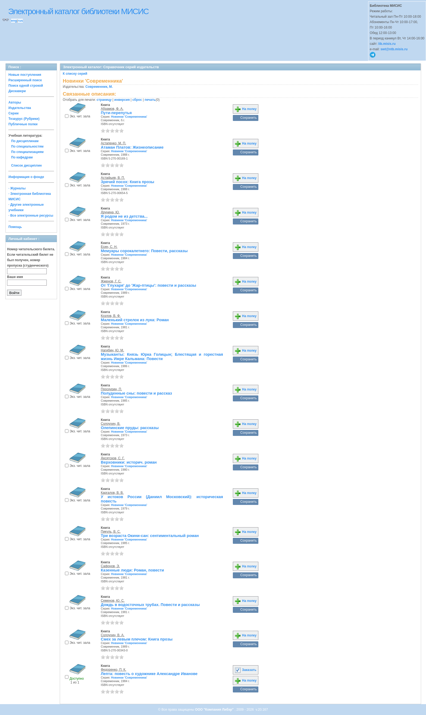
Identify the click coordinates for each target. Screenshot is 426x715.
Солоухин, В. (110, 424)
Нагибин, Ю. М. (112, 350)
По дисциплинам (25, 141)
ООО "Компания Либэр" (214, 709)
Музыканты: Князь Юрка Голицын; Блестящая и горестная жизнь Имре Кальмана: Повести (162, 356)
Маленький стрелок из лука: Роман (135, 320)
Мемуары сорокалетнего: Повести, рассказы (144, 251)
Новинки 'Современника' (129, 116)
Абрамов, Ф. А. (112, 109)
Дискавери (17, 91)
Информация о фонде (26, 177)
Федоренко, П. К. (113, 670)
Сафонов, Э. (110, 566)
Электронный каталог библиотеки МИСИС (78, 11)
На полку (245, 109)
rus (20, 21)
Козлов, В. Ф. (111, 316)
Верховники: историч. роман (129, 462)
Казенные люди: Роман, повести (132, 570)
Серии (13, 113)
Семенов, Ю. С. (112, 600)
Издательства (19, 108)
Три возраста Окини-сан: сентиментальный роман (150, 535)
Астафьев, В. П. (113, 178)
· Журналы (17, 188)
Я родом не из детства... (124, 216)
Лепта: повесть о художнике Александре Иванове (149, 674)
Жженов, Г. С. (111, 281)
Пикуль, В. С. (111, 531)
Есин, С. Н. (109, 247)
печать (150, 100)
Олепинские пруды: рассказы (130, 428)
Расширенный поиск (25, 80)
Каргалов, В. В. (112, 493)
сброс (137, 100)
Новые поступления (24, 75)
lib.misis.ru (387, 44)
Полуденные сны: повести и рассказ (136, 393)
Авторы (14, 102)
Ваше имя (15, 277)
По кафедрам (22, 157)
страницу (104, 100)
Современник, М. (99, 87)
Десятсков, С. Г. (112, 458)
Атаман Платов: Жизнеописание (132, 147)
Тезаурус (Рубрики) (23, 119)
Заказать (245, 670)
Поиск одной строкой (25, 86)
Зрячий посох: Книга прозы (127, 182)
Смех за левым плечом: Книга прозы (137, 639)
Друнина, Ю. (110, 212)
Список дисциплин (26, 165)
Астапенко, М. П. (113, 143)
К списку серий (75, 74)
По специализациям (27, 152)
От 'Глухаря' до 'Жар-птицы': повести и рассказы (148, 285)
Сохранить (248, 118)
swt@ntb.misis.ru (394, 49)
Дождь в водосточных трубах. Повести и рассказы (150, 604)
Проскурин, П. (111, 389)
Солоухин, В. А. (112, 635)
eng (14, 21)
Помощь (15, 227)
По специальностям (27, 146)
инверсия (122, 100)
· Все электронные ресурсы (30, 215)
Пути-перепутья (116, 113)
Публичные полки (22, 124)
